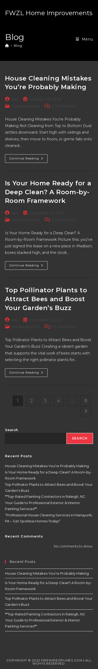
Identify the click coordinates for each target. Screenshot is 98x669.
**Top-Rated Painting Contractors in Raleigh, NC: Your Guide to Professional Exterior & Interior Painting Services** (45, 502)
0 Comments (63, 106)
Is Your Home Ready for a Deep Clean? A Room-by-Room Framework (48, 191)
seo (14, 99)
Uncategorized (25, 106)
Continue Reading (28, 159)
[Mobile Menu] (84, 39)
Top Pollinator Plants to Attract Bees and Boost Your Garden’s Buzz (46, 298)
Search (11, 430)
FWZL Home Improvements (49, 13)
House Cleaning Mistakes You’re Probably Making (47, 466)
